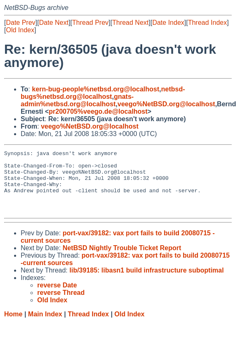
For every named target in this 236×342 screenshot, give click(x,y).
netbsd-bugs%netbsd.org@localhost (103, 93)
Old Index (20, 29)
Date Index (168, 22)
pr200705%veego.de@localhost (98, 111)
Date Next (53, 22)
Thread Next (130, 22)
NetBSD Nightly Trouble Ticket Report (121, 260)
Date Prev (20, 22)
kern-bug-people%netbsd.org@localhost (95, 89)
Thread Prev (90, 22)
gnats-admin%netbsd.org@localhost (77, 100)
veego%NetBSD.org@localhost (166, 104)
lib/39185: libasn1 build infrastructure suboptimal (146, 282)
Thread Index (207, 22)
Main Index (45, 326)
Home (13, 326)
